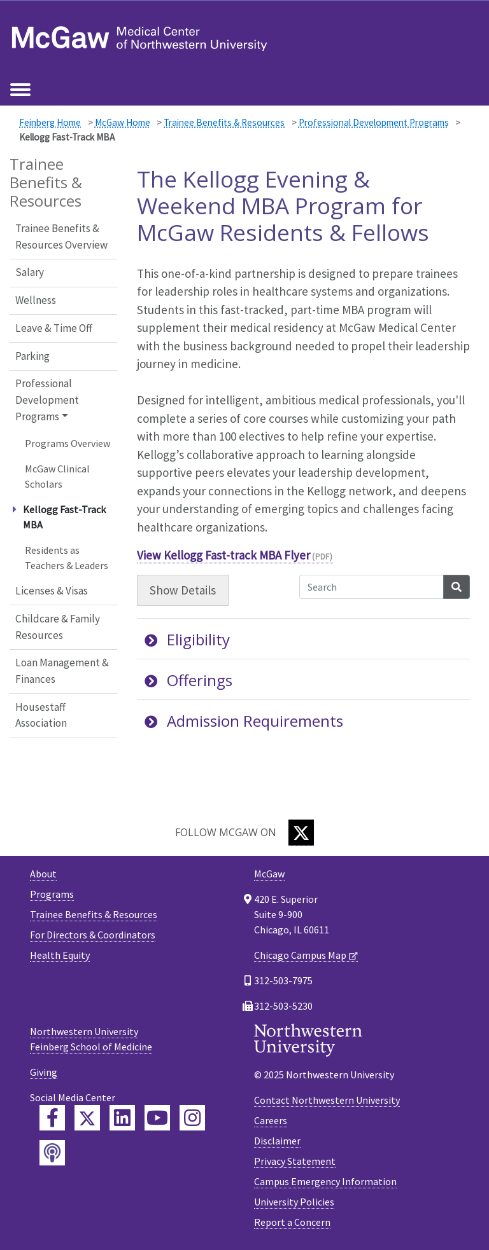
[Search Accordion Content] (371, 587)
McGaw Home (122, 122)
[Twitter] (301, 833)
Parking (32, 356)
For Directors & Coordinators (92, 934)
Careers (270, 1120)
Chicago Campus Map (300, 955)
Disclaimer (277, 1140)
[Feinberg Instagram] (192, 1117)
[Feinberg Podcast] (52, 1152)
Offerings (188, 680)
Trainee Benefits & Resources (224, 122)
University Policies (294, 1201)
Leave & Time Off (53, 328)
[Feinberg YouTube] (157, 1117)
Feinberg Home (50, 122)
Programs (52, 894)
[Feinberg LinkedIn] (122, 1117)
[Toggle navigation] (20, 90)
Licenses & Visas (51, 591)
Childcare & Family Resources (57, 627)
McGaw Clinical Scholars (57, 476)
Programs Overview (67, 443)
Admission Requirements (244, 720)
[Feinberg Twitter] (87, 1117)
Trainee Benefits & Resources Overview (61, 236)
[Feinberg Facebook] (52, 1117)
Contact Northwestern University (327, 1100)
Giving (43, 1072)
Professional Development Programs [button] (47, 399)
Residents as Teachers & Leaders (66, 558)
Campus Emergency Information (325, 1181)
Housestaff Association (41, 715)
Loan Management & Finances (62, 671)
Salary (29, 272)
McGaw (269, 873)
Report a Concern (292, 1222)
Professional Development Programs (374, 122)
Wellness (35, 300)
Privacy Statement (295, 1161)
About (43, 873)
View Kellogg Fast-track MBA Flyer (223, 555)
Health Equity (60, 955)
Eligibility (187, 639)
